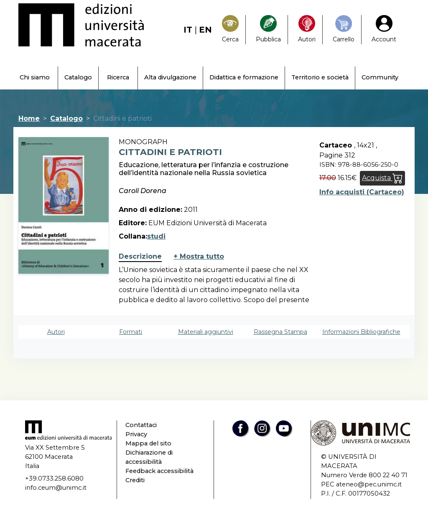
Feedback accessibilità (159, 471)
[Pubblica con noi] (268, 29)
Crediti (135, 480)
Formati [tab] (130, 332)
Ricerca (118, 77)
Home (29, 118)
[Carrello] (343, 29)
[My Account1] (384, 29)
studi (156, 236)
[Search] (230, 29)
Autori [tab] (56, 332)
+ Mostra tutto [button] (198, 256)
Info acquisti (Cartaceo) (361, 192)
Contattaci (141, 425)
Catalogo (78, 77)
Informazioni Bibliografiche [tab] (361, 332)
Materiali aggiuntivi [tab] (205, 332)
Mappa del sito (148, 443)
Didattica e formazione (243, 77)
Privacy (136, 434)
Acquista (382, 178)
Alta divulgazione (170, 77)
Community (380, 77)
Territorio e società (320, 77)
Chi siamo (35, 77)
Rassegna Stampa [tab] (280, 332)
